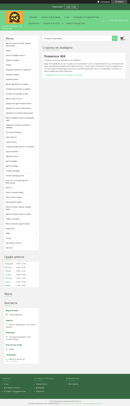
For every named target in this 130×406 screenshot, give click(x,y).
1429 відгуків (105, 2)
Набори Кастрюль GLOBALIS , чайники (18, 126)
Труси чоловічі (12, 151)
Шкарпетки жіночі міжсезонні (18, 108)
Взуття (9, 187)
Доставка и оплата (12, 387)
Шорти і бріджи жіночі (15, 55)
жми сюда (71, 6)
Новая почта (41, 384)
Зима (8, 233)
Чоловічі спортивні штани (17, 94)
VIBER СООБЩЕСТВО (76, 23)
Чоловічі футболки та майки (18, 89)
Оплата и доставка (50, 17)
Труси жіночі (11, 142)
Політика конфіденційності (92, 403)
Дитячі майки (11, 161)
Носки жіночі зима (13, 197)
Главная (33, 17)
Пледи (8, 65)
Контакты (34, 23)
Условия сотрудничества (86, 17)
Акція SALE (10, 228)
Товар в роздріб (13, 171)
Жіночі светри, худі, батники (18, 223)
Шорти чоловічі (12, 60)
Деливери (40, 387)
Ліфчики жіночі (12, 156)
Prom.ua (78, 401)
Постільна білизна (13, 132)
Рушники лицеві (12, 74)
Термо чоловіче (13, 219)
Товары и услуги (51, 23)
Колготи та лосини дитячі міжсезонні (17, 181)
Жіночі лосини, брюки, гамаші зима (18, 208)
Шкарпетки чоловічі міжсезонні (19, 113)
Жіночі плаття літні (14, 98)
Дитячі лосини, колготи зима (18, 214)
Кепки (8, 50)
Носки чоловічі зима (14, 192)
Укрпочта (40, 391)
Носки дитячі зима (14, 202)
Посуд (8, 238)
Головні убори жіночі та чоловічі (20, 146)
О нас (66, 17)
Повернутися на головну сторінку (64, 74)
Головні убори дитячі (15, 175)
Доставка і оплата (14, 243)
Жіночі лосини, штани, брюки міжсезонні (18, 44)
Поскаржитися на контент (70, 403)
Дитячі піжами (12, 166)
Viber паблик (73, 384)
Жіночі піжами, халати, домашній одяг (20, 119)
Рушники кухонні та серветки (18, 69)
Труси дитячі (11, 137)
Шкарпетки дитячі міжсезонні (18, 103)
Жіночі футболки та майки (17, 84)
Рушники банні (12, 79)
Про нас (9, 247)
